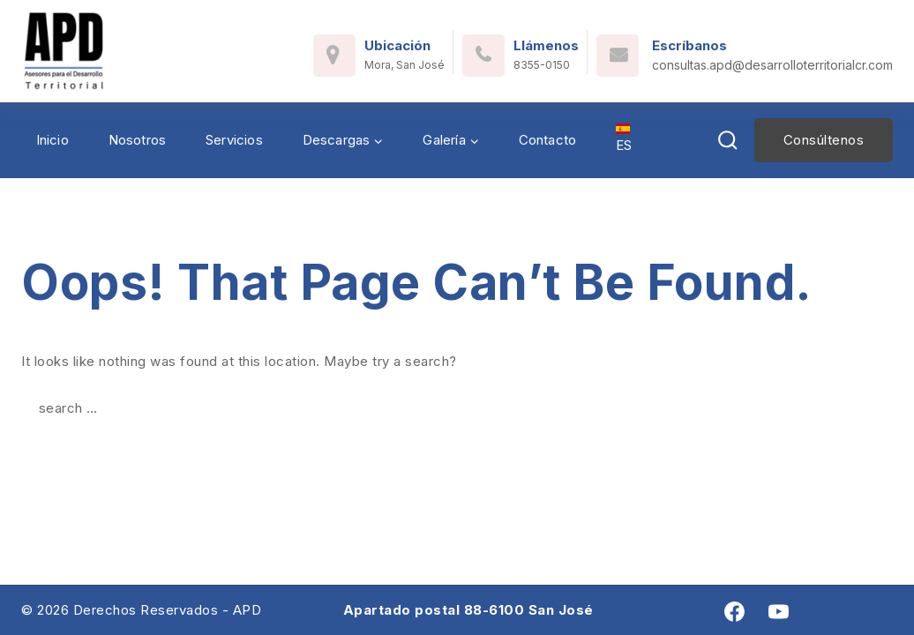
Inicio (52, 139)
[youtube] (778, 611)
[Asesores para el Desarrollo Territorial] (64, 51)
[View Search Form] (727, 141)
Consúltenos (824, 139)
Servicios (234, 139)
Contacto (548, 139)
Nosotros (138, 139)
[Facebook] (734, 611)
